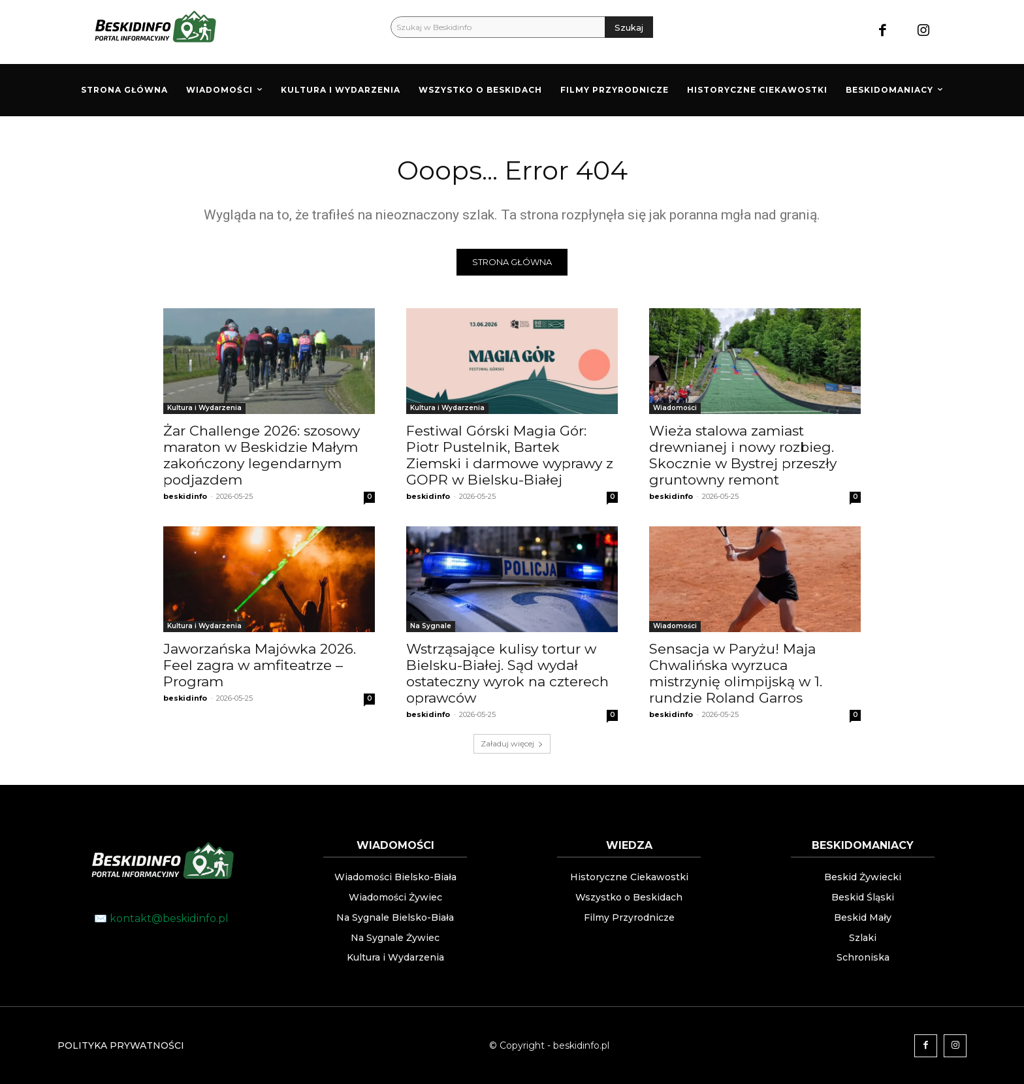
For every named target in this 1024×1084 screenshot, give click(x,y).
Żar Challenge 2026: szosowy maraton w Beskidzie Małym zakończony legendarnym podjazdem (261, 455)
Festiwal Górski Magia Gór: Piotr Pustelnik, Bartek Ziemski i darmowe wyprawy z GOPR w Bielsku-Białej (509, 455)
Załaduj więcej (512, 743)
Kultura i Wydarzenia (204, 408)
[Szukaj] (629, 27)
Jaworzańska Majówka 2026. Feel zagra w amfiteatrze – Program (259, 665)
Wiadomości (675, 408)
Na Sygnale (430, 626)
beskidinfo (185, 496)
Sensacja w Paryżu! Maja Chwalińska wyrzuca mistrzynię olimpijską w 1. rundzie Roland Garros (735, 673)
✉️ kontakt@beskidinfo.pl (161, 918)
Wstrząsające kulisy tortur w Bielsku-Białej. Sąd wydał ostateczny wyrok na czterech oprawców (507, 673)
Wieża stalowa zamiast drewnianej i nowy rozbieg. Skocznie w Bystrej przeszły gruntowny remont (743, 455)
